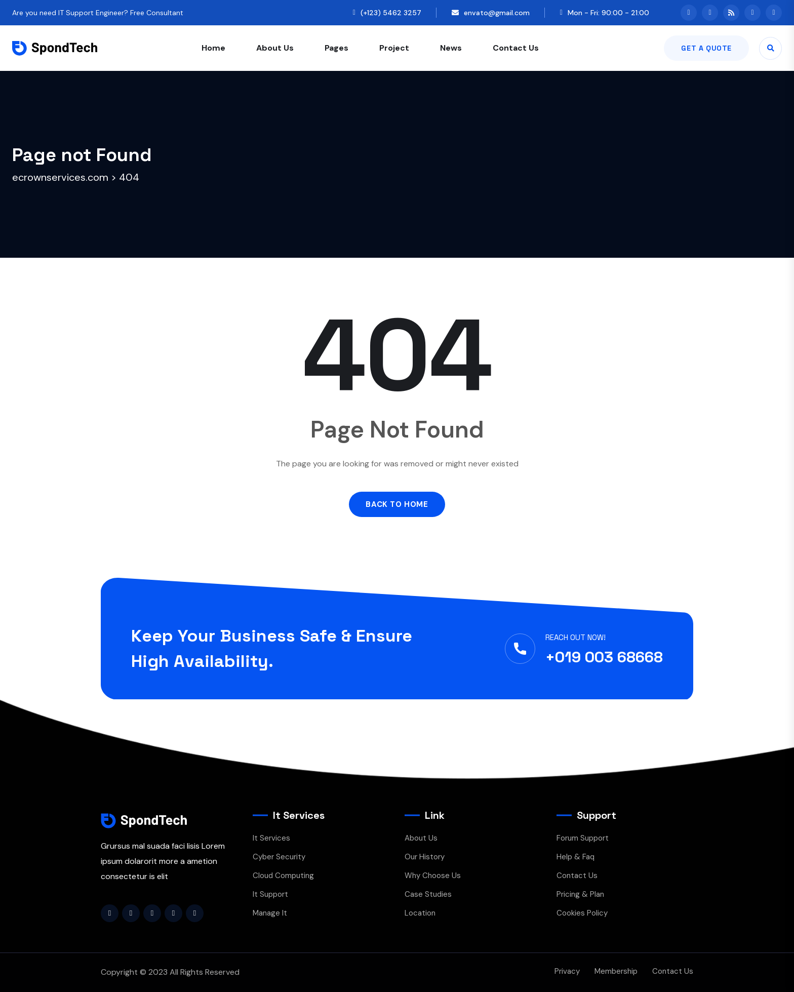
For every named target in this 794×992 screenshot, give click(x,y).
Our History (425, 857)
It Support (270, 894)
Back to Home (397, 504)
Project (394, 48)
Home (213, 48)
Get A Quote (706, 48)
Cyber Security (279, 857)
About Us (275, 48)
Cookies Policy (582, 913)
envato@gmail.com (497, 12)
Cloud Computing (283, 875)
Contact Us (516, 48)
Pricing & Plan (580, 894)
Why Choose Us (433, 875)
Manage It (270, 913)
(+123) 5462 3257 (391, 12)
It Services (271, 838)
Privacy (567, 971)
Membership (616, 971)
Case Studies (428, 894)
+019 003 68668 (604, 657)
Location (420, 913)
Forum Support (583, 838)
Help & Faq (575, 857)
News (451, 48)
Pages (336, 48)
